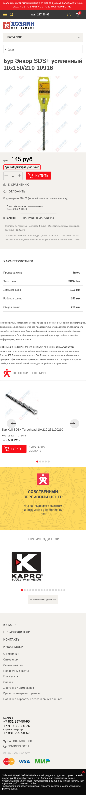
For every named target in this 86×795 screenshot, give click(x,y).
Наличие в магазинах (38, 218)
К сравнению (36, 446)
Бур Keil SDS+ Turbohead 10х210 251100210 (32, 429)
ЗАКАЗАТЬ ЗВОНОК (17, 741)
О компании (11, 654)
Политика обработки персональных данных (32, 699)
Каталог (10, 625)
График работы (16, 746)
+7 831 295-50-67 (16, 733)
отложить (17, 191)
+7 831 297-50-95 (16, 721)
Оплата (8, 682)
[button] (19, 176)
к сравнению (18, 184)
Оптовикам (10, 659)
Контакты (11, 639)
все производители (43, 599)
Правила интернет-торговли (21, 693)
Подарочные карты (16, 670)
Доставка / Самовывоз (18, 687)
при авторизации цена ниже (22, 167)
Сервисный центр (14, 665)
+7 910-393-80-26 (16, 726)
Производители (16, 632)
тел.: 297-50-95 (40, 14)
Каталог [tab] (43, 37)
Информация (14, 647)
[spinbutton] (13, 176)
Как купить (10, 676)
